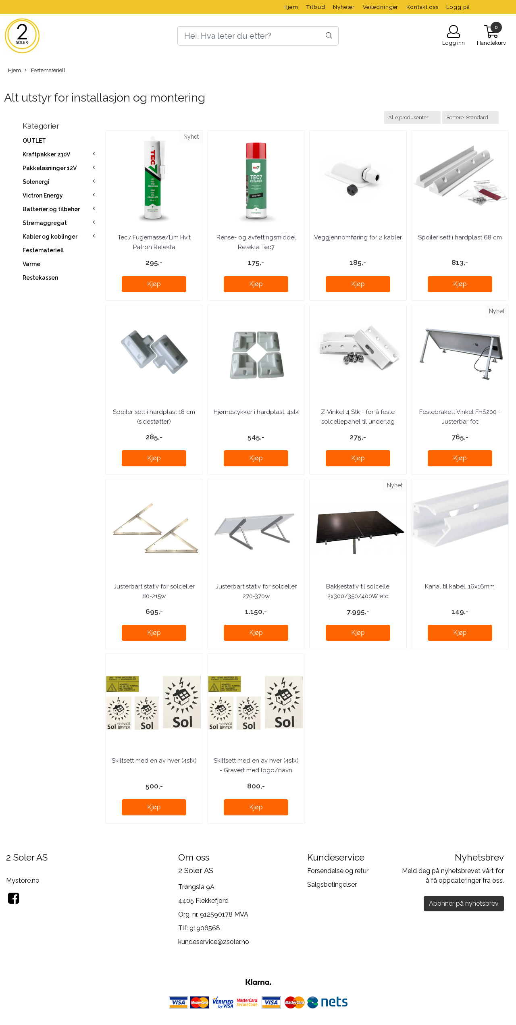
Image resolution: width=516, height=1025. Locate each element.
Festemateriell (45, 70)
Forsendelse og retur (337, 871)
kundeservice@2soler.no (213, 942)
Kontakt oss (422, 7)
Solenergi (36, 182)
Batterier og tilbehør (51, 209)
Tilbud (315, 7)
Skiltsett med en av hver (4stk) (154, 760)
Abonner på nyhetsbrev (464, 903)
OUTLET (34, 140)
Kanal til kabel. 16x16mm (460, 586)
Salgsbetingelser (332, 884)
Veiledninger (380, 7)
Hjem (290, 7)
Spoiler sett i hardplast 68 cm (460, 237)
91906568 (204, 928)
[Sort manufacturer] (412, 117)
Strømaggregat (45, 223)
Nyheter (344, 7)
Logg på (458, 7)
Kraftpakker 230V (46, 154)
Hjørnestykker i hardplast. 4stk (256, 412)
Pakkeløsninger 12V (50, 168)
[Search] (258, 36)
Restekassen (40, 277)
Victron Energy (43, 195)
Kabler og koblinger (50, 236)
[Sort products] (470, 117)
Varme (31, 264)
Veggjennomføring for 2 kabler (358, 237)
